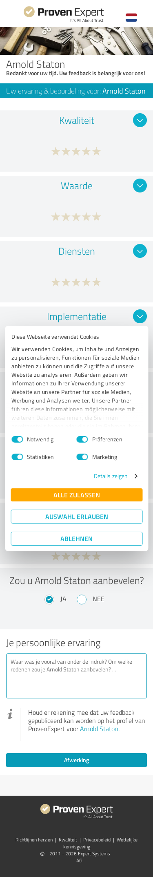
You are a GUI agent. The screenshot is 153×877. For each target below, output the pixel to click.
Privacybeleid (97, 839)
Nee (98, 598)
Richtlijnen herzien (34, 839)
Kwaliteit (68, 839)
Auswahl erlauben (76, 516)
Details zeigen (111, 476)
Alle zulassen (76, 494)
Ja (63, 598)
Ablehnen (76, 538)
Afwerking (76, 760)
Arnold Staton (99, 728)
